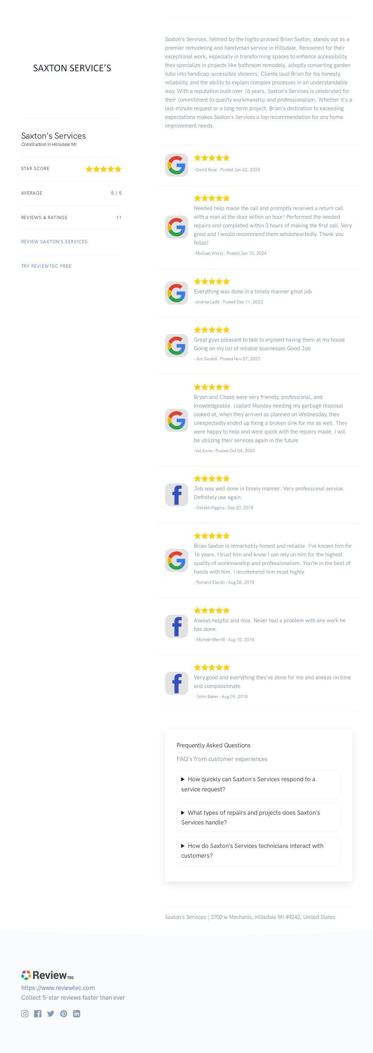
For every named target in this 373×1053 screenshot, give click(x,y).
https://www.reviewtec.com (58, 987)
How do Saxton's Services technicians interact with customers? (252, 850)
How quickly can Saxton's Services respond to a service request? (248, 784)
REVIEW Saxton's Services (54, 241)
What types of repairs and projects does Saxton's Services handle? (250, 817)
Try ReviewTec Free (46, 266)
